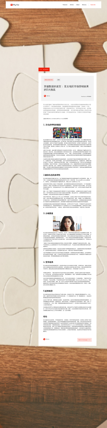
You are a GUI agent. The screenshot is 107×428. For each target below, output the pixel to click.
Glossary (84, 4)
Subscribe (93, 4)
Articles (72, 4)
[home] (15, 5)
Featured (65, 4)
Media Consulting (49, 79)
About (77, 4)
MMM (59, 79)
